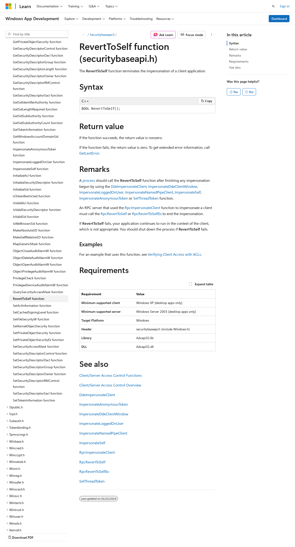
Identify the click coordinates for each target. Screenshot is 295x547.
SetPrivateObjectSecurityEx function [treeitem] (38, 299)
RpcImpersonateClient (142, 207)
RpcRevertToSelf (114, 213)
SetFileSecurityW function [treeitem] (31, 279)
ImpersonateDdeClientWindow (172, 186)
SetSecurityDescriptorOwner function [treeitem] (39, 333)
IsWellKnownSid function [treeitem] (30, 183)
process (89, 180)
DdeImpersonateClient (129, 186)
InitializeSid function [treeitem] (27, 149)
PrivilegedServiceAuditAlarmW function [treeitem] (40, 245)
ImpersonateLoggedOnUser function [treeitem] (39, 121)
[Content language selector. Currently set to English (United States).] (27, 522)
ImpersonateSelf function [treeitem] (30, 128)
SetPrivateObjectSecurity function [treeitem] (37, 292)
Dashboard (279, 18)
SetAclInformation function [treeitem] (32, 265)
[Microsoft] (9, 6)
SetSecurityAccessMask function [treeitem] (36, 306)
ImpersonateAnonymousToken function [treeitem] (34, 112)
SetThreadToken (146, 198)
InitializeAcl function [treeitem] (27, 135)
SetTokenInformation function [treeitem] (34, 360)
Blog (63, 533)
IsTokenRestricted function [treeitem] (31, 156)
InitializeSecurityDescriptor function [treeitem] (38, 142)
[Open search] (273, 6)
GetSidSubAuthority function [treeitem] (33, 75)
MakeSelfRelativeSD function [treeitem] (33, 197)
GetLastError (89, 153)
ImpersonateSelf (188, 192)
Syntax (234, 43)
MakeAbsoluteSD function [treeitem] (31, 190)
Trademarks (146, 533)
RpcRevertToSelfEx (147, 213)
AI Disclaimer (15, 533)
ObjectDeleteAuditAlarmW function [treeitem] (38, 217)
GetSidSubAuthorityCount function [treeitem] (38, 82)
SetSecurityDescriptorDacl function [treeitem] (38, 320)
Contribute (82, 533)
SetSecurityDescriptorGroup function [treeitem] (39, 327)
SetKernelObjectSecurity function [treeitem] (36, 286)
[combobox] (37, 34)
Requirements (238, 61)
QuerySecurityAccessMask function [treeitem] (38, 251)
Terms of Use (124, 533)
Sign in (284, 6)
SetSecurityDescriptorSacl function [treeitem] (37, 353)
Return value (238, 49)
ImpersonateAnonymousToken (103, 198)
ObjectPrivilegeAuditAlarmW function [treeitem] (39, 231)
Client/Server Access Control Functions (110, 375)
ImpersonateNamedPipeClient (149, 192)
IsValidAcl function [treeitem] (26, 163)
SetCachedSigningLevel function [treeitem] (36, 272)
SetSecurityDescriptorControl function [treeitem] (40, 313)
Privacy (101, 533)
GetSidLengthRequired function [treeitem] (35, 69)
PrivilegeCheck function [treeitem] (29, 238)
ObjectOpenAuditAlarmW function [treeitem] (37, 224)
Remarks (235, 55)
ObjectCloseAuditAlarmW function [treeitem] (37, 210)
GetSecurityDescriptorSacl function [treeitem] (38, 55)
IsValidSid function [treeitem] (26, 176)
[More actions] (212, 34)
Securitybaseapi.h (102, 34)
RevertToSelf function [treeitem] (28, 258)
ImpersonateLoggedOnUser (101, 192)
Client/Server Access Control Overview (110, 385)
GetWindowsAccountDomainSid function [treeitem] (35, 99)
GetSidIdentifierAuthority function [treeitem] (37, 62)
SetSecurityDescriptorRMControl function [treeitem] (36, 343)
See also (235, 67)
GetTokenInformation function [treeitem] (34, 89)
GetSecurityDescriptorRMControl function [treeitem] (36, 45)
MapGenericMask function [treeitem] (31, 203)
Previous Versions (42, 533)
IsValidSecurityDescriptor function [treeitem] (37, 169)
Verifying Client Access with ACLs (174, 254)
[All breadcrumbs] (83, 34)
